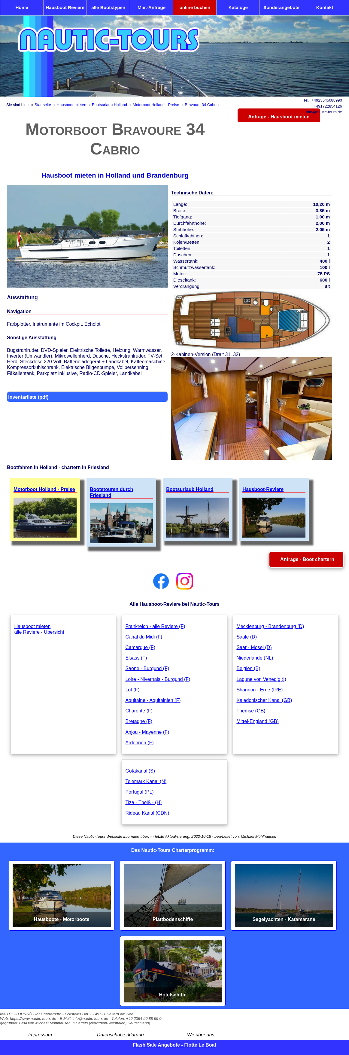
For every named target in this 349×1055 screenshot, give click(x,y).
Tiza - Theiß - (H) (143, 802)
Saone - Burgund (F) (147, 668)
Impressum (40, 1034)
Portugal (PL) (139, 791)
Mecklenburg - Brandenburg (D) (270, 626)
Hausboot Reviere (65, 7)
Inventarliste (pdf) (28, 397)
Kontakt (324, 7)
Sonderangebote (281, 7)
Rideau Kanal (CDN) (147, 813)
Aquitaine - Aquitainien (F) (153, 700)
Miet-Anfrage (151, 7)
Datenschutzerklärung (120, 1034)
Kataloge (238, 7)
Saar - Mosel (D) (254, 647)
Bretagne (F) (138, 721)
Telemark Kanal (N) (145, 781)
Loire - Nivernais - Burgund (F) (157, 679)
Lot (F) (132, 689)
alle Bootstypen (108, 7)
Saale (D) (246, 636)
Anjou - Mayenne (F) (147, 732)
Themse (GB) (250, 710)
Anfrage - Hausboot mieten (278, 116)
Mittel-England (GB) (257, 721)
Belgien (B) (248, 668)
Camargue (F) (140, 647)
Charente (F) (139, 710)
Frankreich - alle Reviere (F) (155, 626)
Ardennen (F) (139, 742)
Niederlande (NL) (254, 657)
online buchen (194, 7)
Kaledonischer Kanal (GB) (264, 700)
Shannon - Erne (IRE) (259, 689)
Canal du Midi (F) (143, 636)
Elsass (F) (136, 657)
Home (21, 7)
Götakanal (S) (140, 770)
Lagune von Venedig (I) (261, 679)
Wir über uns (200, 1034)
